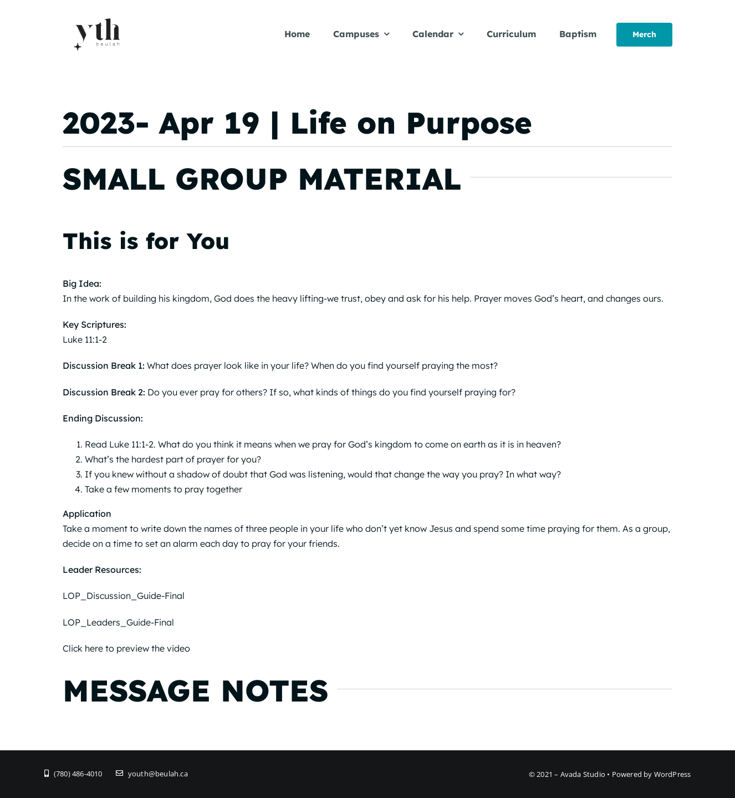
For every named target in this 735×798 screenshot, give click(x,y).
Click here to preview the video (126, 648)
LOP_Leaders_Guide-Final (118, 622)
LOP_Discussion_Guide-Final (124, 595)
